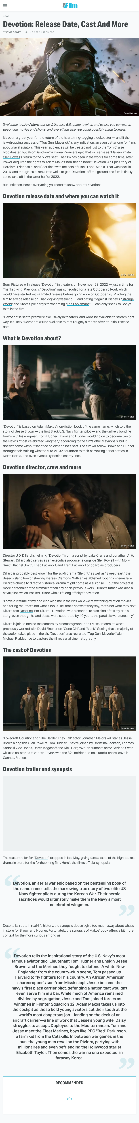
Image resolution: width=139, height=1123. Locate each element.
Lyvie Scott (13, 32)
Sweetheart (114, 573)
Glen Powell (11, 157)
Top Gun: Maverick (55, 142)
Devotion (41, 858)
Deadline (26, 611)
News (6, 16)
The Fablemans (78, 304)
